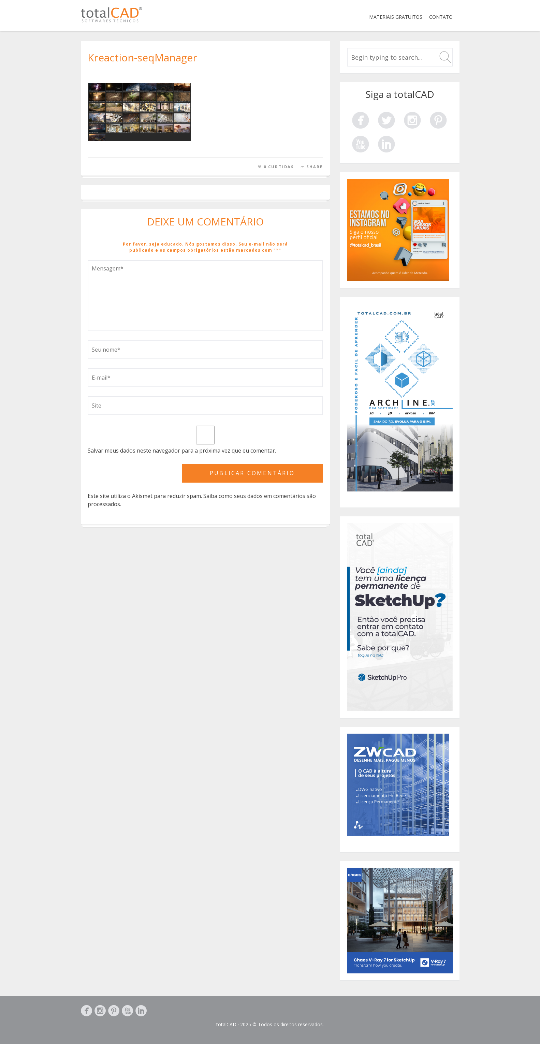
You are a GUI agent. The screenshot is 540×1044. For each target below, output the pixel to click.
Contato (441, 17)
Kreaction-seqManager (142, 57)
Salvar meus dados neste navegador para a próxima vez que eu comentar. (182, 450)
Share (314, 166)
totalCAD (226, 1024)
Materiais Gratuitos (395, 17)
